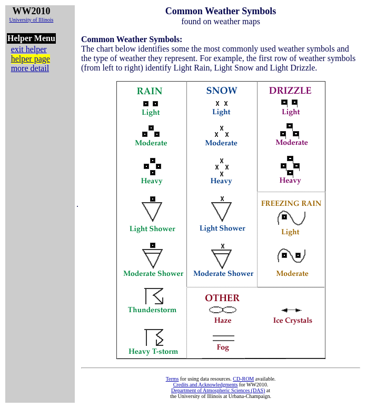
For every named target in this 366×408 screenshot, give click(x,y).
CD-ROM (243, 379)
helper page (30, 58)
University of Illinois (31, 20)
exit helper (29, 49)
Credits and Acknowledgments (205, 384)
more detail (30, 68)
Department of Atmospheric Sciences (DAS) (218, 390)
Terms (172, 379)
